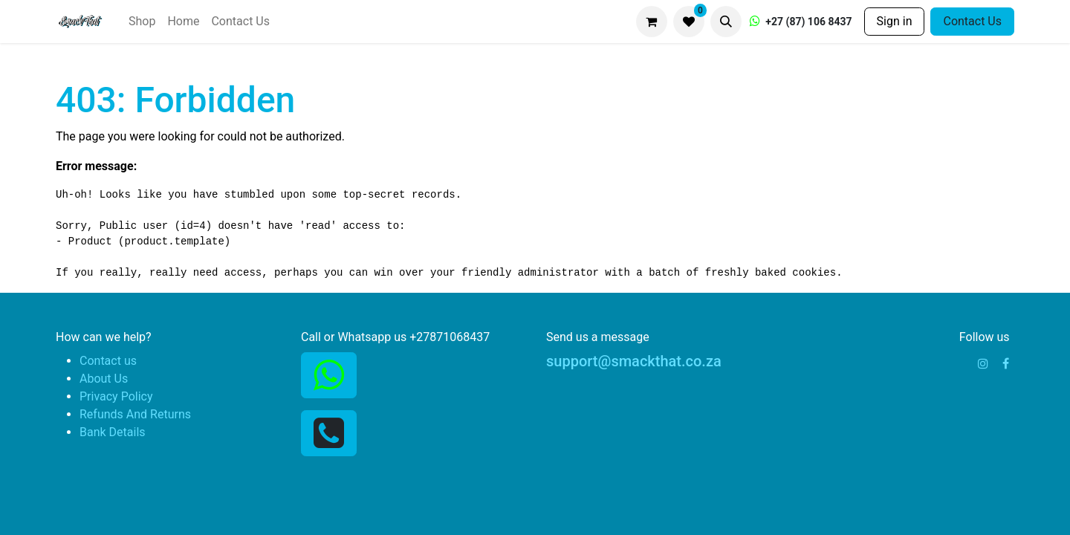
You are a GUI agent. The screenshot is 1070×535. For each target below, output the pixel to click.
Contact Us (972, 21)
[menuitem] (142, 21)
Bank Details (113, 432)
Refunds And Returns (135, 414)
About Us (104, 379)
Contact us (108, 361)
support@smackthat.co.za (634, 361)
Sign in (894, 21)
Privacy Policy (116, 396)
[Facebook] (1005, 363)
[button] (726, 21)
